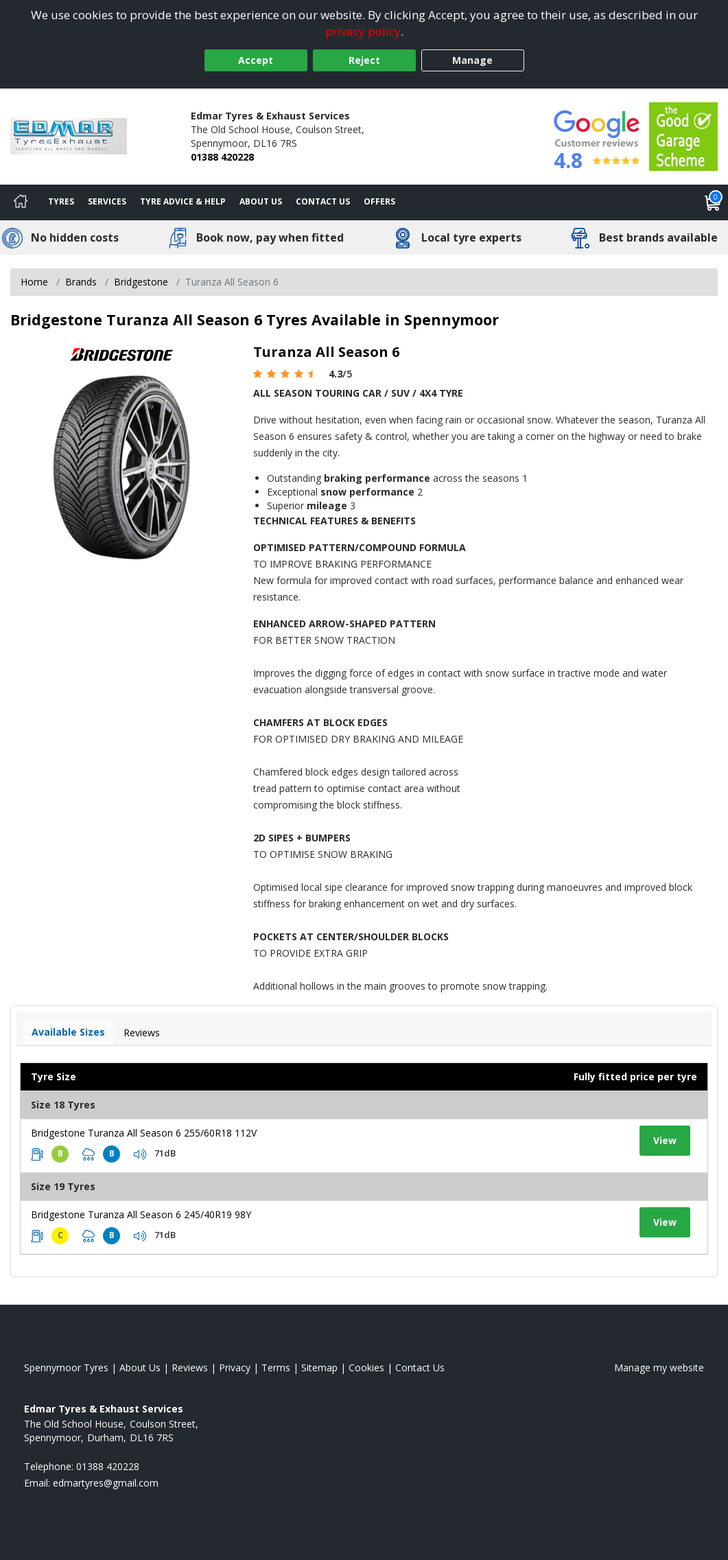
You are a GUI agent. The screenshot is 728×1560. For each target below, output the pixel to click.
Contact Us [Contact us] (323, 201)
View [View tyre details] (665, 1140)
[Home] (20, 202)
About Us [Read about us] (140, 1367)
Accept (255, 60)
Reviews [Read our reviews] (190, 1367)
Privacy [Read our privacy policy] (234, 1367)
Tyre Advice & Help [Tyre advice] (183, 201)
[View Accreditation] (683, 135)
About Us (260, 201)
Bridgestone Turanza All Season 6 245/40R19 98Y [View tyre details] (141, 1214)
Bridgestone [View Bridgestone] (141, 281)
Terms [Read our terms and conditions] (275, 1367)
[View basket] (713, 202)
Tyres (61, 201)
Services (107, 201)
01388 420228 (222, 156)
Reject (364, 60)
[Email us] (105, 1482)
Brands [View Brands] (81, 281)
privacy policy (363, 31)
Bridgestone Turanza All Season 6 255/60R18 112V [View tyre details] (144, 1132)
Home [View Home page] (34, 281)
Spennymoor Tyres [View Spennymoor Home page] (66, 1367)
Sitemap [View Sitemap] (319, 1367)
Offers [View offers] (379, 201)
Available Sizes (68, 1031)
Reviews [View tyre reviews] (142, 1032)
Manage (472, 60)
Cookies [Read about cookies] (366, 1367)
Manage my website (659, 1367)
